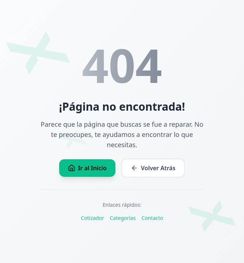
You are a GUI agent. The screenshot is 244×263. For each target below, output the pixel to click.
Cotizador (92, 217)
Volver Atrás (153, 168)
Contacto (152, 217)
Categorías (123, 217)
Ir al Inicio (87, 168)
